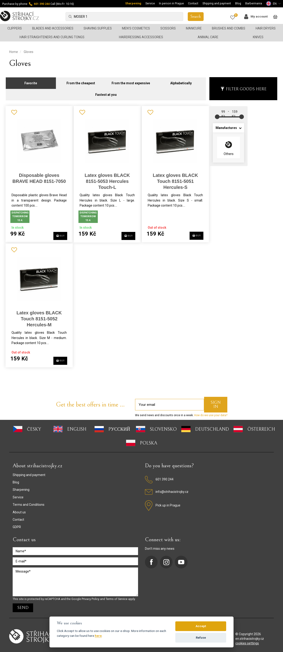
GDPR (17, 524)
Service (150, 3)
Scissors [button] (168, 28)
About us (19, 509)
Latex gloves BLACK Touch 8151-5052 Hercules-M (38, 316)
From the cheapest (80, 80)
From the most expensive (131, 80)
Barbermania (253, 3)
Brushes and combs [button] (228, 28)
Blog (238, 3)
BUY (57, 232)
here (98, 635)
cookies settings (247, 640)
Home (13, 52)
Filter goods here (243, 86)
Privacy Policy (90, 596)
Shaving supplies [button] (98, 28)
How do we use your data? (210, 412)
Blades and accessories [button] (52, 28)
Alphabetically (181, 80)
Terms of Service (116, 596)
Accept (201, 626)
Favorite (30, 80)
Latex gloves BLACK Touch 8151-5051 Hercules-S (173, 178)
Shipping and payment (216, 3)
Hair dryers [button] (266, 28)
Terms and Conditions (28, 502)
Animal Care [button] (208, 37)
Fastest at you (106, 92)
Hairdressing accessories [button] (141, 37)
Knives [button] (258, 37)
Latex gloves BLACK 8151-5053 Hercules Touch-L (105, 178)
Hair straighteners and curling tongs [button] (52, 37)
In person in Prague (171, 3)
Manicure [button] (194, 28)
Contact (193, 3)
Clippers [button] (14, 28)
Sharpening (133, 3)
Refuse (201, 637)
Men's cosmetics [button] (136, 28)
